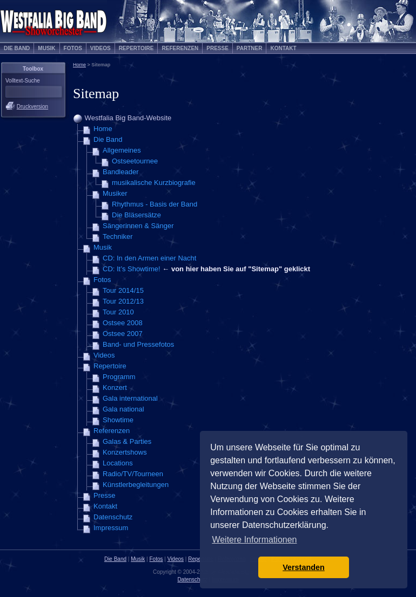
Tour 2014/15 (123, 290)
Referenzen (180, 48)
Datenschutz (112, 517)
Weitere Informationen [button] (254, 539)
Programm (119, 377)
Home (79, 64)
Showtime (118, 420)
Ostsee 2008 (123, 323)
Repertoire (136, 48)
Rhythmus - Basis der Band (154, 204)
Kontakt (283, 48)
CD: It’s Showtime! (131, 269)
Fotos (73, 48)
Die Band (17, 48)
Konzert (115, 387)
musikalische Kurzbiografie (154, 183)
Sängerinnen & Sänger (138, 226)
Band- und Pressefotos (138, 344)
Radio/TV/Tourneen (133, 474)
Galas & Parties (127, 441)
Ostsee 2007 (123, 334)
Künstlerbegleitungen (136, 485)
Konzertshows (125, 452)
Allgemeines (122, 150)
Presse (217, 48)
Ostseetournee (135, 161)
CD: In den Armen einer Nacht (149, 258)
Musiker (115, 193)
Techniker (118, 236)
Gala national (123, 409)
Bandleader (121, 172)
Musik (46, 48)
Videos (100, 48)
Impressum (110, 528)
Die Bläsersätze (136, 215)
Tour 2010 (118, 312)
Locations (118, 463)
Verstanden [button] (304, 567)
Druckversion (32, 106)
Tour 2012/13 (123, 301)
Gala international (130, 398)
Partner (250, 48)
